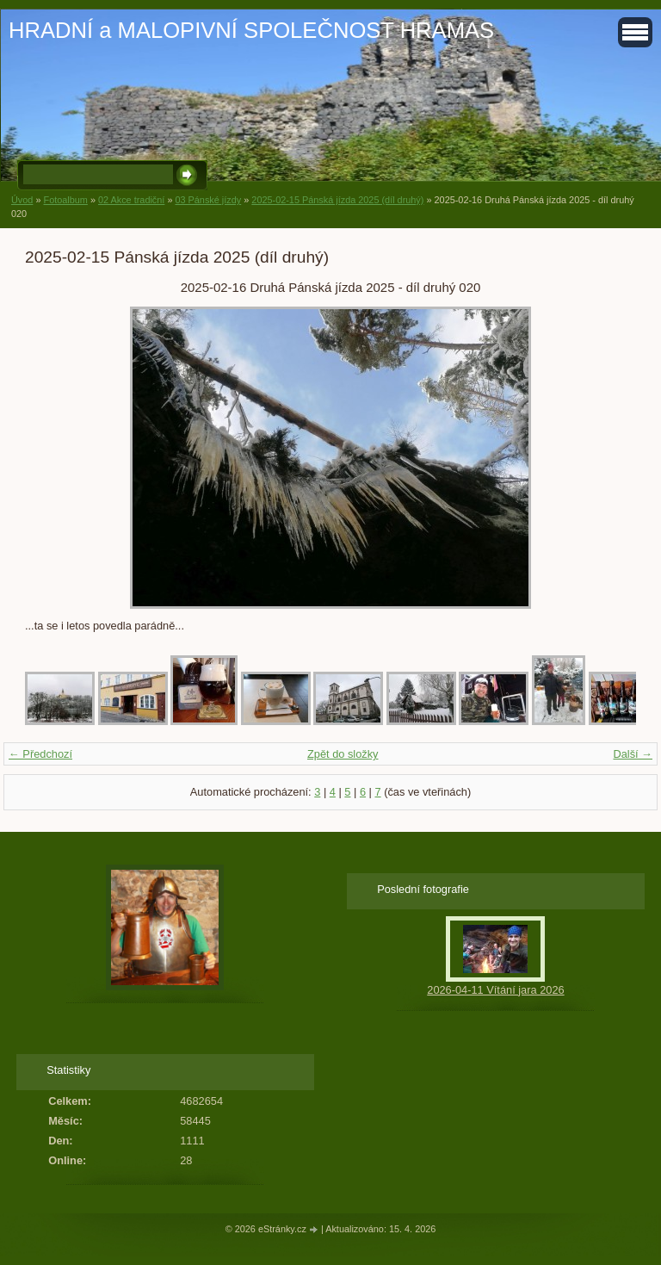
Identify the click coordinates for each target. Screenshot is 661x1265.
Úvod (22, 200)
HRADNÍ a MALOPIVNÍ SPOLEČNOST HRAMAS (251, 30)
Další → (632, 753)
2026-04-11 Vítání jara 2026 (495, 989)
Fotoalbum (65, 200)
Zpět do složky (343, 753)
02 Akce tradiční (131, 200)
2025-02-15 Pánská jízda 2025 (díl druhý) (337, 200)
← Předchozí (40, 753)
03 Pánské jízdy (208, 200)
